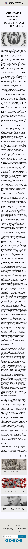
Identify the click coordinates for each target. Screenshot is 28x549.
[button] (1, 3)
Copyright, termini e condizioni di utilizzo (8, 531)
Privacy (18, 531)
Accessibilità (24, 531)
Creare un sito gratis (18, 532)
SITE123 (12, 532)
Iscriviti (22, 536)
